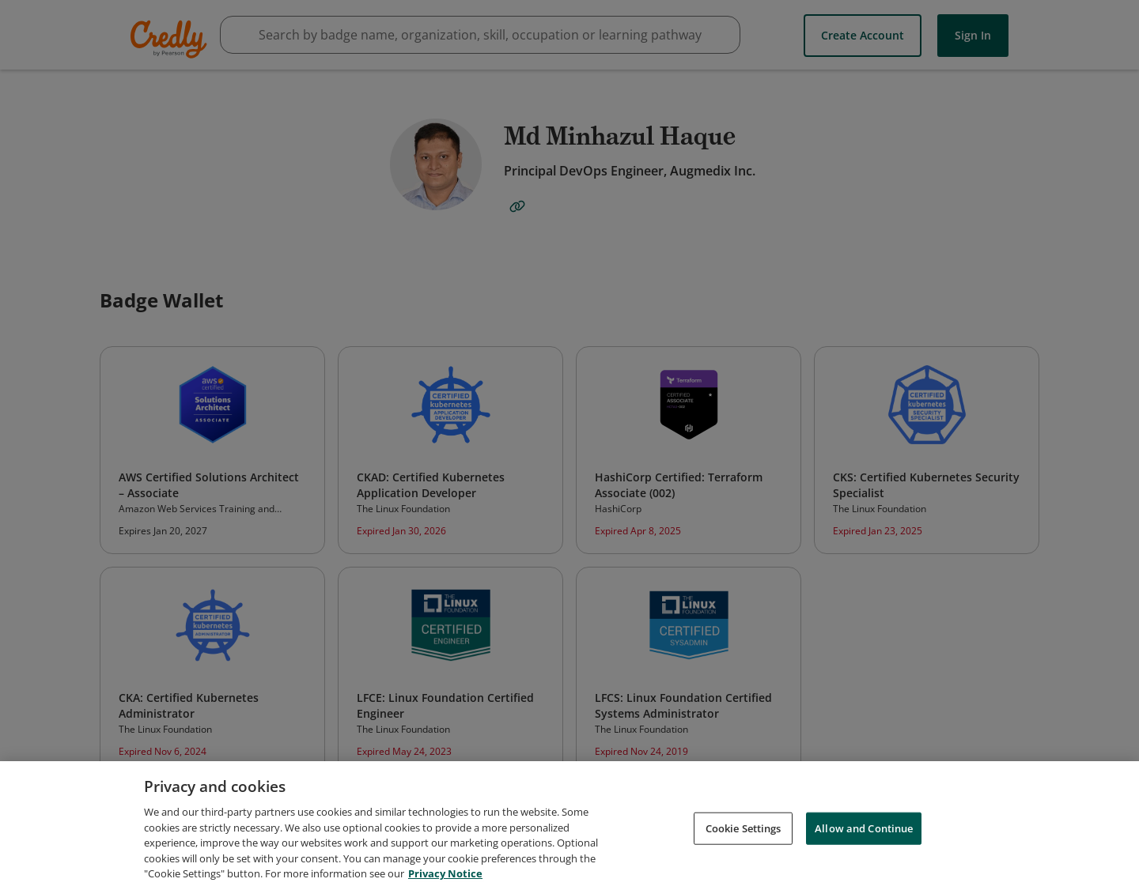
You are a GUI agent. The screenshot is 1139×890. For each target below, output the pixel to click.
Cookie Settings (743, 829)
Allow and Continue (864, 829)
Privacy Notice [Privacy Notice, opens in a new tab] (445, 875)
